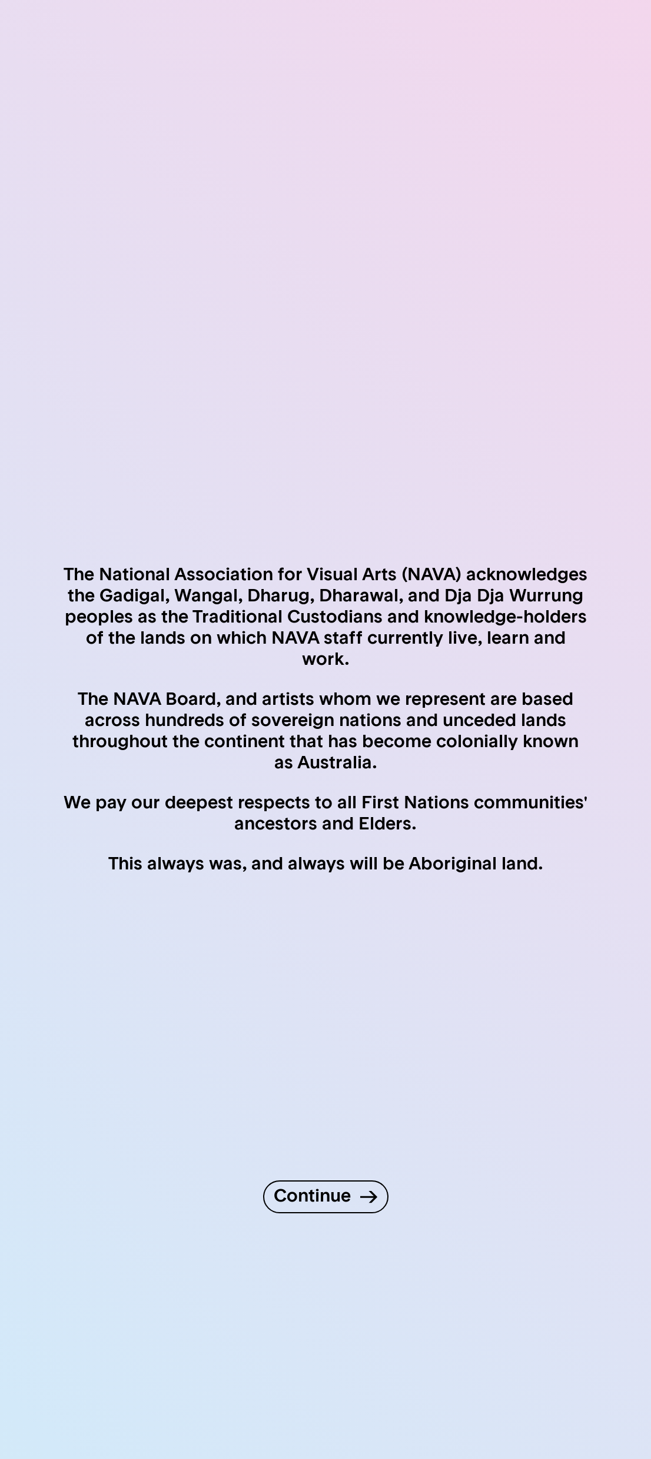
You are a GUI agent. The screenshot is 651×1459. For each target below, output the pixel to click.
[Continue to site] (325, 1196)
